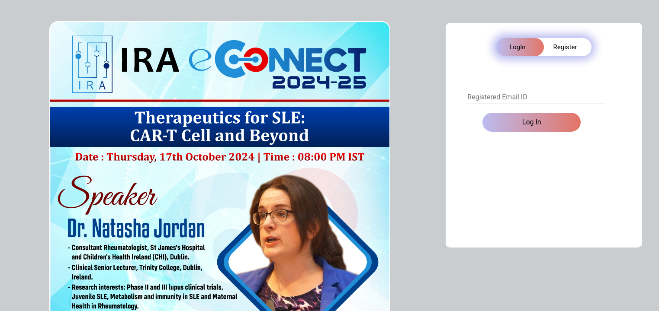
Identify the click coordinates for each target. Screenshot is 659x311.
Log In (531, 122)
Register (565, 47)
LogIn (517, 47)
